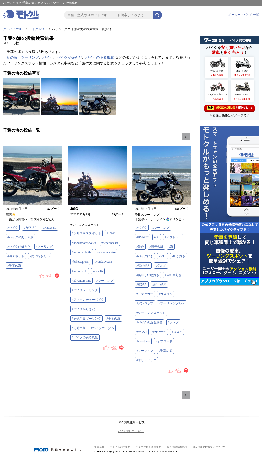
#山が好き (178, 256)
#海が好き (143, 265)
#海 (171, 246)
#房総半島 (79, 328)
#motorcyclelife (81, 252)
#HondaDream (103, 262)
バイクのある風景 (99, 57)
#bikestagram (80, 262)
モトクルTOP (38, 29)
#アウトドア (173, 237)
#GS (156, 237)
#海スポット (15, 256)
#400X (110, 233)
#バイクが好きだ (18, 246)
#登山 (162, 256)
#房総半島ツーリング (86, 318)
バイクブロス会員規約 (148, 447)
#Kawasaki (49, 227)
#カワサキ (30, 227)
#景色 (140, 246)
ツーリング (30, 57)
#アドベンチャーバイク (88, 299)
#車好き (141, 284)
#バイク (12, 227)
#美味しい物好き (147, 275)
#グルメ (161, 265)
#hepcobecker (109, 243)
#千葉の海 (14, 265)
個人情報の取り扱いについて (209, 447)
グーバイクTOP (13, 29)
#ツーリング (44, 246)
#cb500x (98, 271)
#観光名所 (156, 246)
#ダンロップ (144, 303)
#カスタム (165, 294)
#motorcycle (79, 271)
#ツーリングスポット (151, 313)
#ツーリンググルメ (172, 303)
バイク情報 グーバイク (131, 431)
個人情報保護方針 (177, 447)
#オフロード (164, 341)
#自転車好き (173, 275)
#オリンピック (146, 360)
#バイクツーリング (85, 290)
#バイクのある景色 (149, 322)
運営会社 (99, 447)
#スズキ (177, 332)
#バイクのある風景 (20, 237)
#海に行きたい (40, 256)
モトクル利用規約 (120, 447)
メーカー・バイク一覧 (243, 14)
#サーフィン (144, 351)
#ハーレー (143, 341)
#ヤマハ (141, 332)
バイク (47, 57)
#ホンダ (173, 322)
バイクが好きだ (69, 57)
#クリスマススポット (86, 233)
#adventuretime (81, 280)
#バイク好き (144, 256)
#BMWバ (142, 237)
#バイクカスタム (102, 328)
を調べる (229, 108)
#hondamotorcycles (84, 243)
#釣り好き (159, 284)
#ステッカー (144, 294)
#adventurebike (106, 252)
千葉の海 (10, 57)
